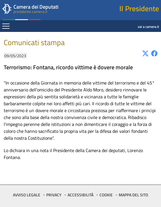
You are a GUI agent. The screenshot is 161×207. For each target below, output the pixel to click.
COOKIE (106, 195)
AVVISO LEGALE (26, 195)
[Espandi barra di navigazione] (5, 27)
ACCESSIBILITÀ (80, 195)
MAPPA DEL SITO (133, 195)
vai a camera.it (121, 22)
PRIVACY (54, 195)
